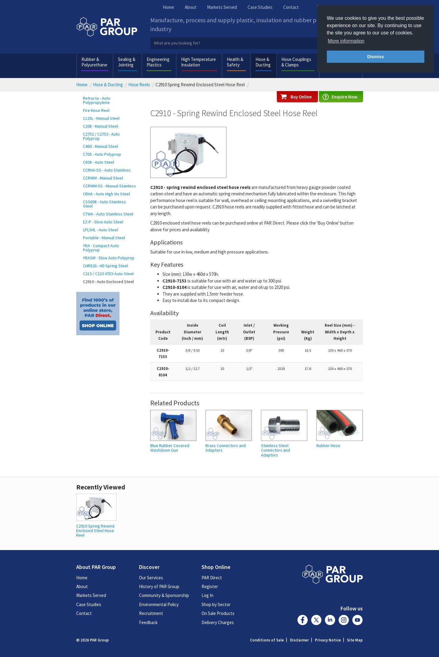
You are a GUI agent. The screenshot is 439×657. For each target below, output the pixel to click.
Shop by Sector (216, 604)
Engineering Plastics (158, 62)
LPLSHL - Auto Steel (100, 230)
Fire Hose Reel (96, 110)
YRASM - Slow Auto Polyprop (108, 258)
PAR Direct (212, 578)
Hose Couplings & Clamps (296, 62)
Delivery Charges (218, 622)
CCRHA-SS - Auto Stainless (106, 170)
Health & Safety (235, 62)
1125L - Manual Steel (101, 118)
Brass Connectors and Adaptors (225, 448)
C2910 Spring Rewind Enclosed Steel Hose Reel (95, 530)
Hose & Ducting (263, 62)
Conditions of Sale (267, 640)
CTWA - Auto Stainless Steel (108, 214)
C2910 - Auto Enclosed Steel (108, 281)
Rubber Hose (328, 445)
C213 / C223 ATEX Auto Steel (108, 273)
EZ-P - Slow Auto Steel (103, 222)
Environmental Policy (159, 604)
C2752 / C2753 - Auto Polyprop (101, 136)
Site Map (355, 640)
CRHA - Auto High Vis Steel (106, 194)
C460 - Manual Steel (100, 146)
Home (168, 7)
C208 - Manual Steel (100, 126)
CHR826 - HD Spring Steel (105, 265)
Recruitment (151, 613)
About (190, 7)
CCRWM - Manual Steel (103, 178)
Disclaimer (299, 640)
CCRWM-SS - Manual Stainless (109, 186)
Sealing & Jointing (126, 62)
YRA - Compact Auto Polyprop (101, 248)
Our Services (151, 578)
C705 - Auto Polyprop (102, 154)
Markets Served (222, 7)
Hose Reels (139, 84)
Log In (207, 595)
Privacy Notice (328, 640)
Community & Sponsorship (164, 595)
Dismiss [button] (375, 56)
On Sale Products (218, 613)
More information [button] (346, 41)
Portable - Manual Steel (104, 237)
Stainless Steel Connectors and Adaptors (275, 450)
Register (210, 586)
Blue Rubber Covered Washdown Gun (169, 448)
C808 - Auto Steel (98, 162)
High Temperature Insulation (198, 62)
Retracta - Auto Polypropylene (96, 100)
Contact (291, 7)
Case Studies (260, 7)
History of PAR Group (159, 586)
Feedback (148, 622)
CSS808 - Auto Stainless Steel (104, 204)
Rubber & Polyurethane (94, 62)
